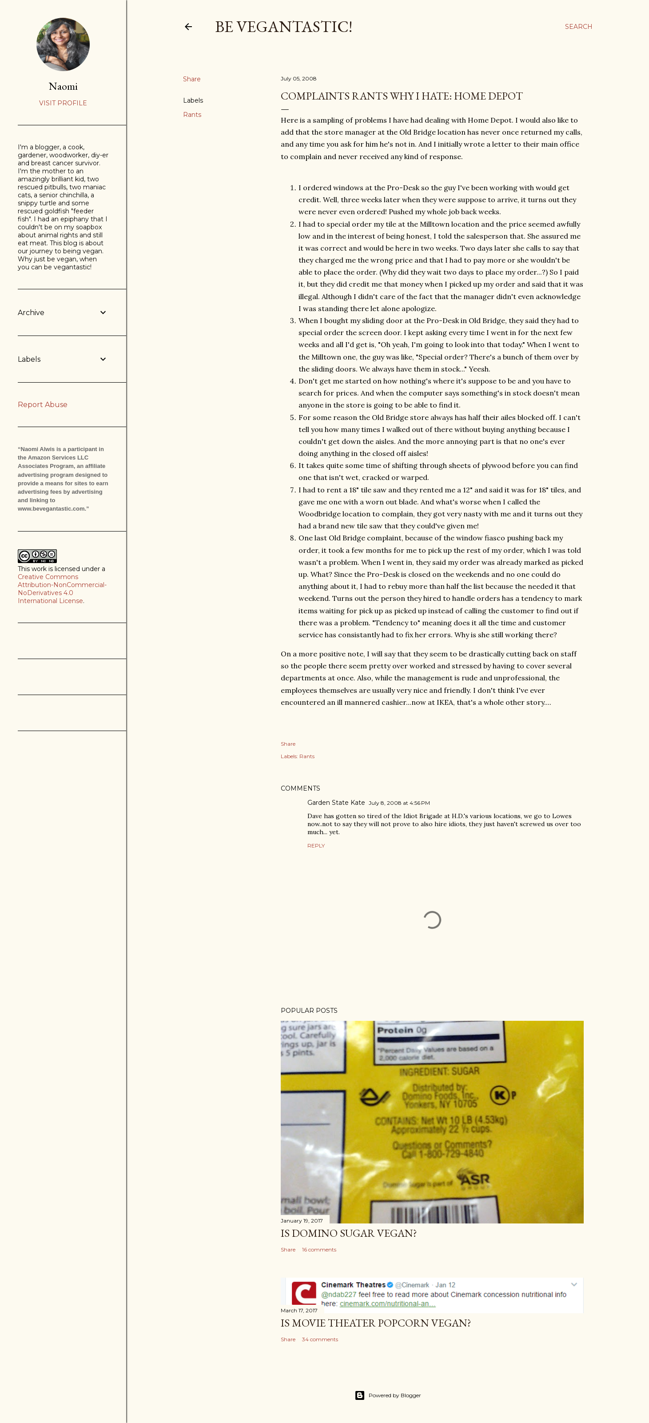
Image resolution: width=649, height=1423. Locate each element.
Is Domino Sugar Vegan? (349, 1233)
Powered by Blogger (387, 1395)
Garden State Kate (336, 803)
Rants (192, 115)
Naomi (63, 86)
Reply (316, 845)
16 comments (319, 1249)
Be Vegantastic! (283, 26)
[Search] (579, 26)
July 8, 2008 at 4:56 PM (399, 802)
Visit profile (63, 103)
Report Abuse (43, 404)
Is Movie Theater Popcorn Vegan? (376, 1323)
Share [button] (192, 79)
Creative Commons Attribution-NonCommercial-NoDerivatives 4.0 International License (62, 589)
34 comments (320, 1339)
